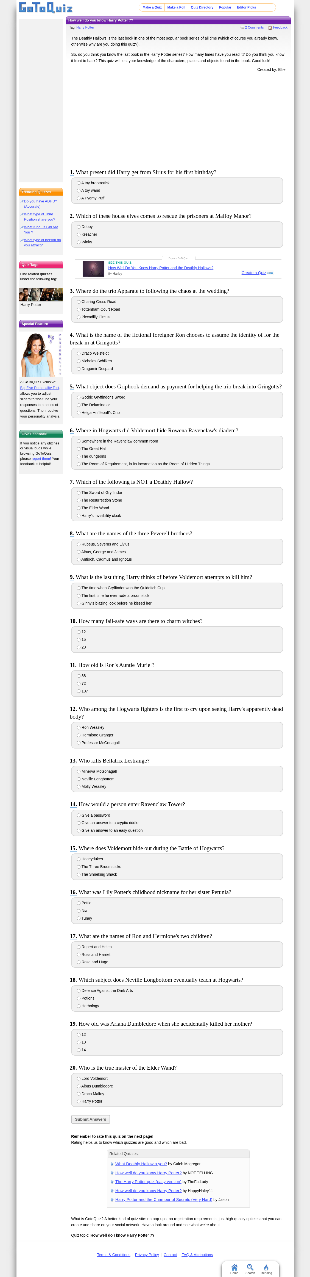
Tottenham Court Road (98, 309)
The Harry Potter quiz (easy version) (148, 1181)
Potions (85, 998)
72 (81, 683)
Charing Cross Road (96, 301)
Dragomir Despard (95, 368)
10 (81, 1042)
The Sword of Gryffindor (99, 492)
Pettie (84, 903)
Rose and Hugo (92, 962)
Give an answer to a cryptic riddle (107, 822)
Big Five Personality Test (39, 388)
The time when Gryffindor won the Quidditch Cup (120, 588)
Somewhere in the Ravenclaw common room (117, 441)
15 (81, 639)
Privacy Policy (147, 1255)
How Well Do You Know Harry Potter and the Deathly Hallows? (160, 268)
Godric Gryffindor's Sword (101, 397)
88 (81, 676)
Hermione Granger (95, 735)
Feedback (280, 27)
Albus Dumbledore (95, 1086)
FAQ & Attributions (197, 1255)
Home (234, 1269)
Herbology (88, 1006)
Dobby (85, 226)
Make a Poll (176, 7)
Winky (84, 242)
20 (81, 647)
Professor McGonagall (98, 743)
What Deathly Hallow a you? (141, 1163)
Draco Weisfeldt (92, 353)
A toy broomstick (93, 183)
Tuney (84, 918)
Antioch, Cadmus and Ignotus (104, 559)
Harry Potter (85, 27)
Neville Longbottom (95, 779)
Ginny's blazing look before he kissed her (114, 603)
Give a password (93, 815)
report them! (41, 459)
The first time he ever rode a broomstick (113, 595)
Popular (225, 7)
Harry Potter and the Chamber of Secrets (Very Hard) (163, 1199)
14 (81, 1050)
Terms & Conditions (113, 1255)
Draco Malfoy (90, 1094)
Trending (266, 1269)
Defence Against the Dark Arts (105, 990)
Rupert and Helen (94, 947)
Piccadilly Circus (93, 317)
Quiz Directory (202, 7)
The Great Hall (92, 448)
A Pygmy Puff (90, 198)
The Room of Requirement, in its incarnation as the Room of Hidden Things (143, 464)
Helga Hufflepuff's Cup (98, 412)
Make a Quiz (152, 7)
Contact (170, 1255)
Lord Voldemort (92, 1078)
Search (250, 1269)
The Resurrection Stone (99, 500)
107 (82, 691)
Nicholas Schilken (94, 361)
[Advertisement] (178, 119)
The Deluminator (93, 405)
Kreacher (87, 234)
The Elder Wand (93, 508)
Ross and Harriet (93, 954)
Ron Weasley (90, 727)
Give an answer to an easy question (110, 830)
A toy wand (88, 190)
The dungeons (91, 456)
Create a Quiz (253, 273)
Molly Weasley (91, 786)
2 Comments (254, 27)
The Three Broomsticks (99, 866)
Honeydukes (90, 859)
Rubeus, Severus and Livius (103, 544)
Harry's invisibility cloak (99, 515)
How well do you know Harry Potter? (148, 1172)
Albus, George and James (101, 552)
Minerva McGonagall (97, 771)
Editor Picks (246, 7)
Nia (82, 910)
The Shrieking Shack (97, 874)
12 (81, 632)
